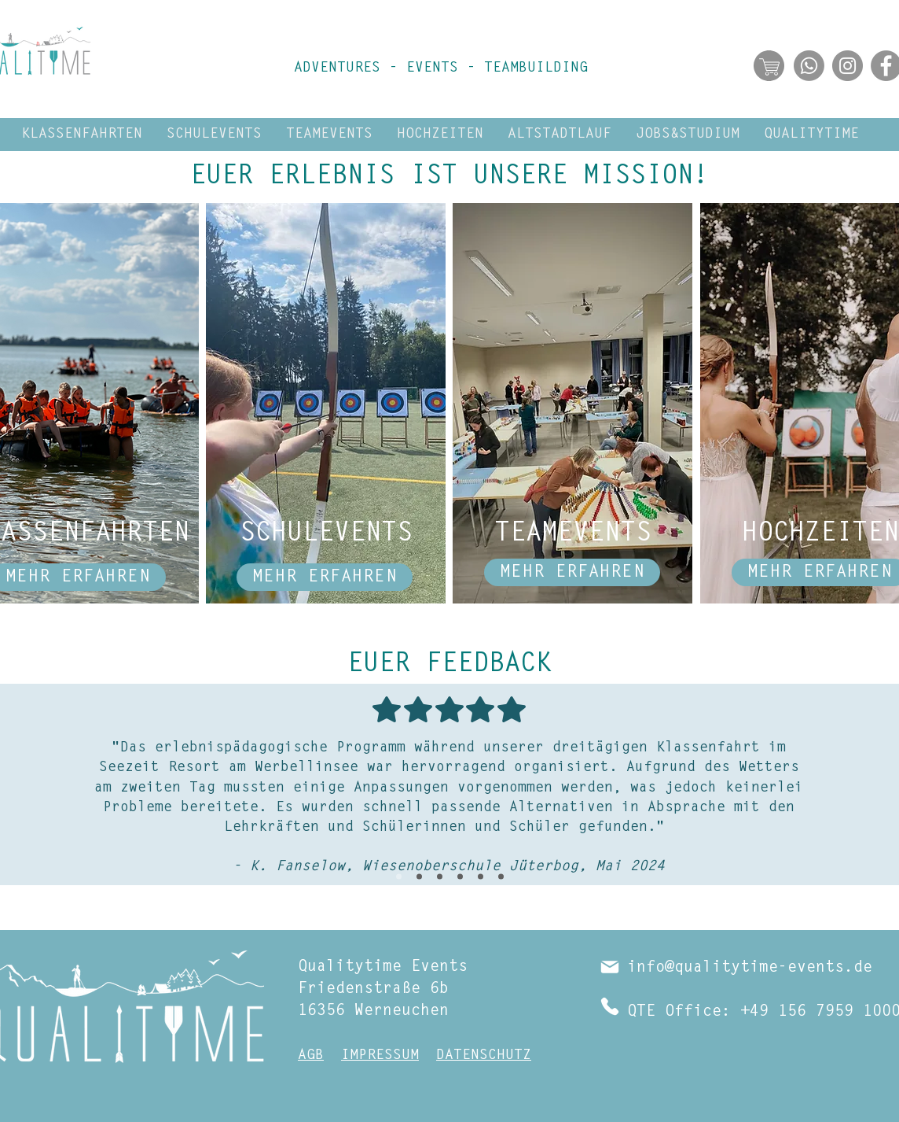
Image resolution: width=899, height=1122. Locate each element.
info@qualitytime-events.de (749, 968)
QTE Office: (679, 1012)
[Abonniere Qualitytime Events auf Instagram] (847, 65)
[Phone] (610, 1006)
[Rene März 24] (439, 877)
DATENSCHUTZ (483, 1056)
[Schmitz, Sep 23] (480, 877)
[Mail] (610, 967)
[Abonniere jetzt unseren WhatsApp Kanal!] (809, 65)
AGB (311, 1056)
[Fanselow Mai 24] (399, 877)
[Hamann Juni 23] (501, 877)
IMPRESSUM (380, 1056)
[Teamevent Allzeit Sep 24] (419, 877)
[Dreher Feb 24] (460, 877)
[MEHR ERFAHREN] (325, 577)
